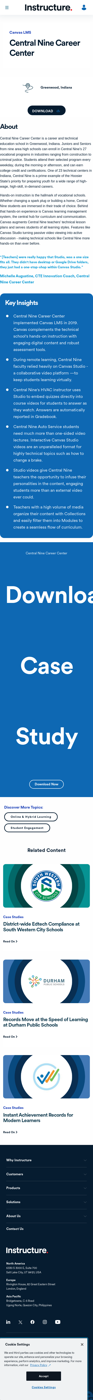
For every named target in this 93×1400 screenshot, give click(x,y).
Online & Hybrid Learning (31, 816)
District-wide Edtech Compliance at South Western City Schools (41, 926)
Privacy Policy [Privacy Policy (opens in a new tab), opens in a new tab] (38, 1365)
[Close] (82, 1344)
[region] (43, 1369)
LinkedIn (8, 1322)
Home (27, 1250)
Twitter (20, 1322)
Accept (44, 1376)
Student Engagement (27, 828)
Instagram (45, 1322)
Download (43, 111)
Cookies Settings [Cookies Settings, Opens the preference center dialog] (44, 1387)
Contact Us (15, 1229)
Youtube (57, 1322)
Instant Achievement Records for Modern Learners (38, 1117)
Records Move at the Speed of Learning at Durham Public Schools (45, 1022)
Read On (9, 941)
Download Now (46, 784)
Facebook (32, 1322)
